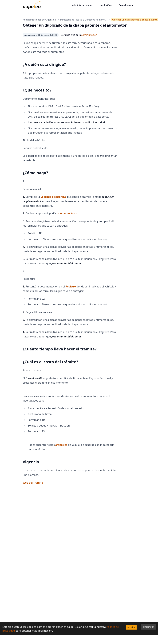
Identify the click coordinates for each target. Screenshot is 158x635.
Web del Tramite (33, 482)
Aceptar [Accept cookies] (131, 627)
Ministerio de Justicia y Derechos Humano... (83, 19)
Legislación (106, 5)
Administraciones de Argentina (39, 19)
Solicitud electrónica (53, 197)
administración (89, 34)
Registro (70, 286)
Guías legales (126, 5)
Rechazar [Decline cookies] (148, 627)
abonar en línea (67, 213)
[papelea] (33, 5)
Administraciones (82, 5)
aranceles (61, 445)
